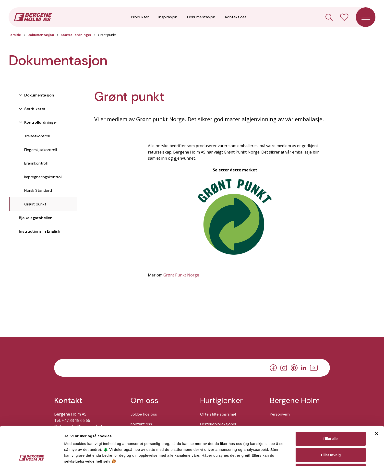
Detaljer (260, 456)
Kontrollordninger (76, 35)
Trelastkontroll (37, 136)
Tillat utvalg (330, 416)
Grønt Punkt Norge (181, 275)
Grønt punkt (35, 204)
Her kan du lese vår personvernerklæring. (103, 434)
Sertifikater (34, 108)
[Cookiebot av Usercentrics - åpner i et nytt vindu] (31, 456)
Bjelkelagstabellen (35, 217)
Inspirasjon (167, 17)
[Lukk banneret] (376, 394)
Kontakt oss (236, 17)
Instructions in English (39, 231)
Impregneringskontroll (43, 176)
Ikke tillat (330, 432)
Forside (15, 35)
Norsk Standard (38, 190)
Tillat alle (330, 400)
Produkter (140, 17)
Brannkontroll (36, 163)
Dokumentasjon (201, 17)
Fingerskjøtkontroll (40, 149)
